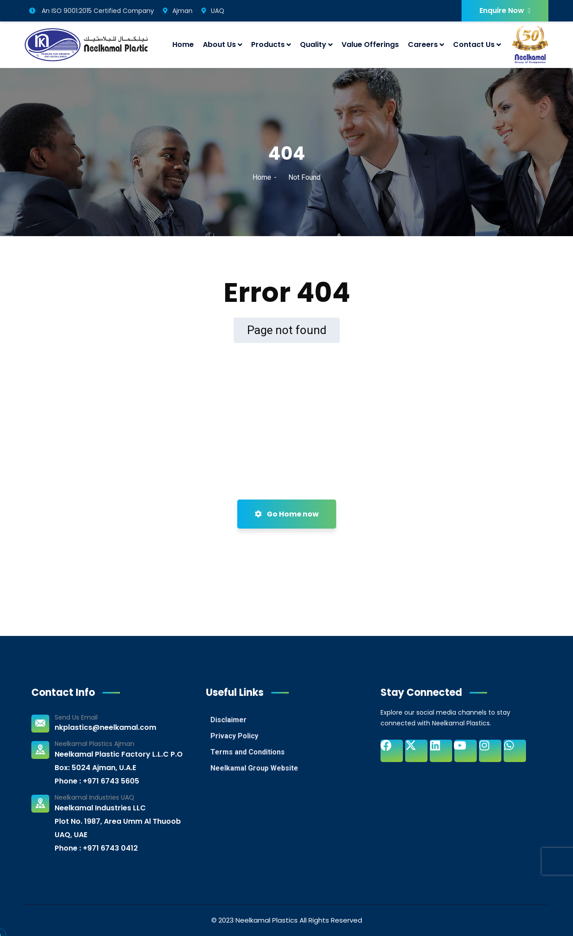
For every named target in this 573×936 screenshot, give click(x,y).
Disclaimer (228, 720)
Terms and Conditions (247, 752)
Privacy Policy (234, 736)
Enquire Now (504, 10)
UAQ (212, 10)
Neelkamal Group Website (254, 768)
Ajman (177, 10)
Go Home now (287, 514)
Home (261, 177)
